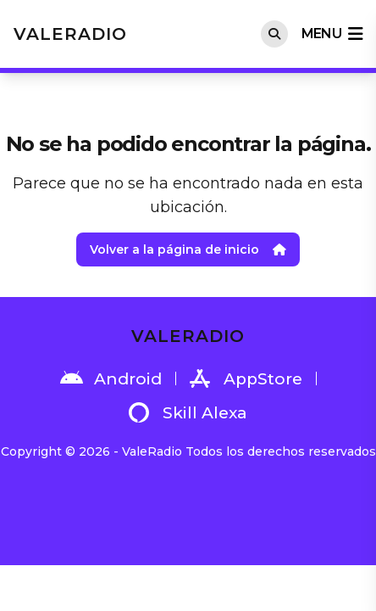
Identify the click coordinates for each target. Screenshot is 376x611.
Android (111, 378)
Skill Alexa (188, 412)
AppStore (246, 378)
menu (331, 34)
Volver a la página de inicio (188, 249)
